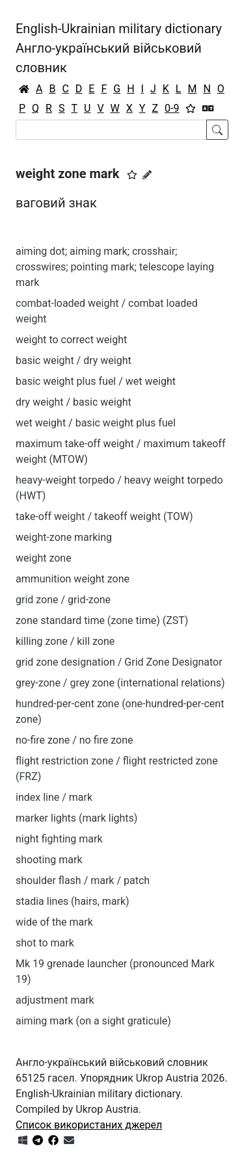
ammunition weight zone (72, 579)
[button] (132, 174)
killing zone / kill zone (65, 641)
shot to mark (45, 943)
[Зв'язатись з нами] (69, 1140)
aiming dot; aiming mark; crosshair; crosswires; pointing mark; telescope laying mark (115, 267)
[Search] (111, 130)
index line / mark (54, 797)
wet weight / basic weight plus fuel (96, 423)
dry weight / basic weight (73, 402)
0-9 (172, 108)
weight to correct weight (71, 339)
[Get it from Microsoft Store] (22, 1140)
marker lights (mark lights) (76, 818)
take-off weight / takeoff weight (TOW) (104, 516)
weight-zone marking (64, 537)
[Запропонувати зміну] (147, 175)
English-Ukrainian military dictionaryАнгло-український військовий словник (119, 48)
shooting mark (49, 859)
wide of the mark (54, 922)
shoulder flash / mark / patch (83, 880)
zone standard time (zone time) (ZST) (102, 620)
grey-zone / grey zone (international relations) (120, 683)
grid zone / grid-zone (63, 599)
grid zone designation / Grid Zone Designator (119, 662)
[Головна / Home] (24, 89)
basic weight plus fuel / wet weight (96, 381)
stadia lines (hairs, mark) (72, 901)
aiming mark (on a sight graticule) (93, 1021)
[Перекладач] (208, 108)
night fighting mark (59, 839)
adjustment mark (55, 1000)
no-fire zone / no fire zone (74, 740)
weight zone (44, 558)
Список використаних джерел (89, 1125)
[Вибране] (190, 108)
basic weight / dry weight (73, 360)
